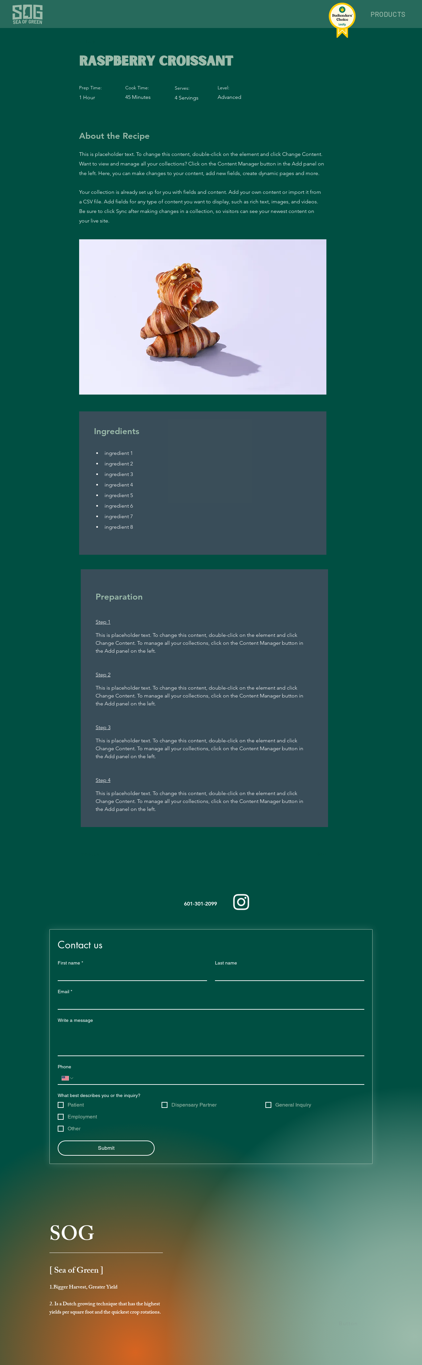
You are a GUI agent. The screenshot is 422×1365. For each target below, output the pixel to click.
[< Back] (100, 41)
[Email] (209, 1003)
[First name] (130, 974)
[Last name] (287, 974)
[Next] (309, 854)
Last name (226, 962)
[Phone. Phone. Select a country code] (68, 1078)
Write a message (75, 1020)
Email (65, 991)
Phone (64, 1066)
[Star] (362, 1354)
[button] (388, 14)
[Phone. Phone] (217, 1078)
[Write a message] (211, 1040)
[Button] (349, 1323)
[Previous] (100, 854)
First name (70, 963)
